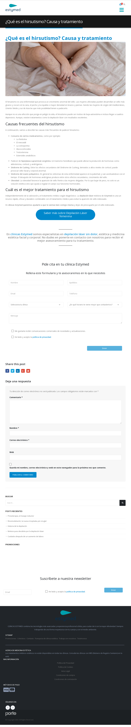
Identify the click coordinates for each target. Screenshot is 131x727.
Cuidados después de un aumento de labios (26, 538)
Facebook (7, 371)
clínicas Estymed (21, 234)
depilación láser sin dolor (81, 234)
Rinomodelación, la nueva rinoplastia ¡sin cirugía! (28, 522)
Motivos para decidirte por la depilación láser (26, 533)
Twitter (13, 371)
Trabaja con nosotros (67, 641)
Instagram (13, 710)
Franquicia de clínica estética (46, 641)
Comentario (16, 398)
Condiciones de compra (65, 677)
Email (29, 371)
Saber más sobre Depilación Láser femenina (65, 214)
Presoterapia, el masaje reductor (21, 517)
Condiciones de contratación (65, 681)
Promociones (10, 641)
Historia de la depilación (18, 528)
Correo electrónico (19, 440)
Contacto (30, 641)
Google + (24, 371)
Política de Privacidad (65, 665)
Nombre (14, 428)
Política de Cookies (65, 669)
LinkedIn (18, 371)
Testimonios (82, 641)
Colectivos (21, 641)
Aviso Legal (65, 673)
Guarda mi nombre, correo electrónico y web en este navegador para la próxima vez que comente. (57, 468)
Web (11, 453)
